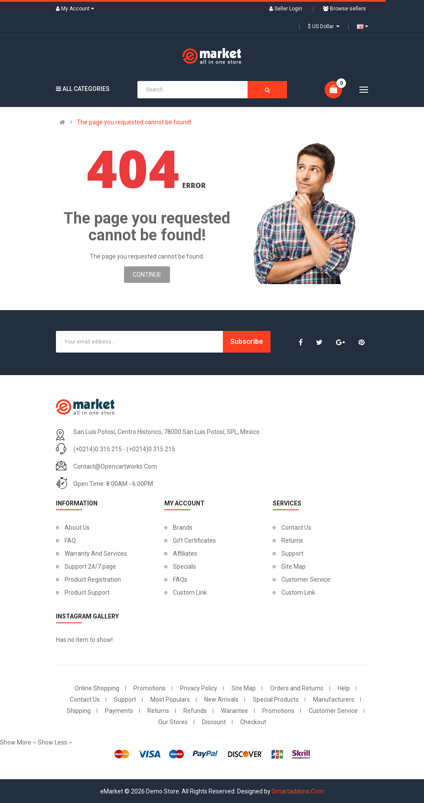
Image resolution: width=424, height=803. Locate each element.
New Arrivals (221, 699)
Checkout (253, 722)
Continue (147, 274)
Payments (119, 710)
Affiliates (185, 553)
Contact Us (296, 527)
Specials (184, 566)
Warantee (234, 710)
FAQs (180, 579)
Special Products (276, 699)
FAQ (70, 540)
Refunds (195, 710)
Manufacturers (333, 699)
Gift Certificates (194, 540)
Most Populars (170, 699)
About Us (77, 527)
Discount (214, 722)
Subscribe (246, 341)
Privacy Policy (198, 688)
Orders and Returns (296, 688)
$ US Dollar (323, 26)
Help (344, 688)
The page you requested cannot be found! (134, 122)
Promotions (150, 688)
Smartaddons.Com (298, 791)
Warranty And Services (96, 553)
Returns (292, 540)
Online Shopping (97, 688)
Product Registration (93, 579)
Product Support (87, 592)
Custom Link (190, 592)
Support (292, 553)
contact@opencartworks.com (115, 466)
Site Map (293, 566)
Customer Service (305, 579)
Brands (182, 527)
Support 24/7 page (90, 566)
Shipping (79, 710)
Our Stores (173, 722)
